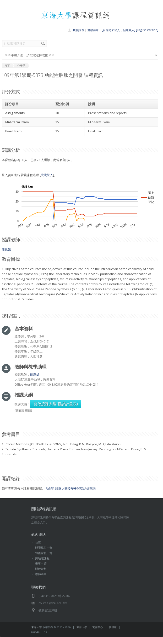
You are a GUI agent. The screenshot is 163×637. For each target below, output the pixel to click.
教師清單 (41, 574)
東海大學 (36, 627)
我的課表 (78, 30)
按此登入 (47, 175)
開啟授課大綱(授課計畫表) (55, 403)
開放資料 (41, 569)
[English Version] (147, 30)
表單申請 (41, 564)
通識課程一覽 (43, 553)
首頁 (38, 542)
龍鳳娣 (6, 249)
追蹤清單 (93, 30)
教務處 (113, 627)
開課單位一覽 (43, 548)
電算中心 (97, 627)
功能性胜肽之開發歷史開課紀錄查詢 (71, 488)
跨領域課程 (42, 558)
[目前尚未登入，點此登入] (118, 30)
